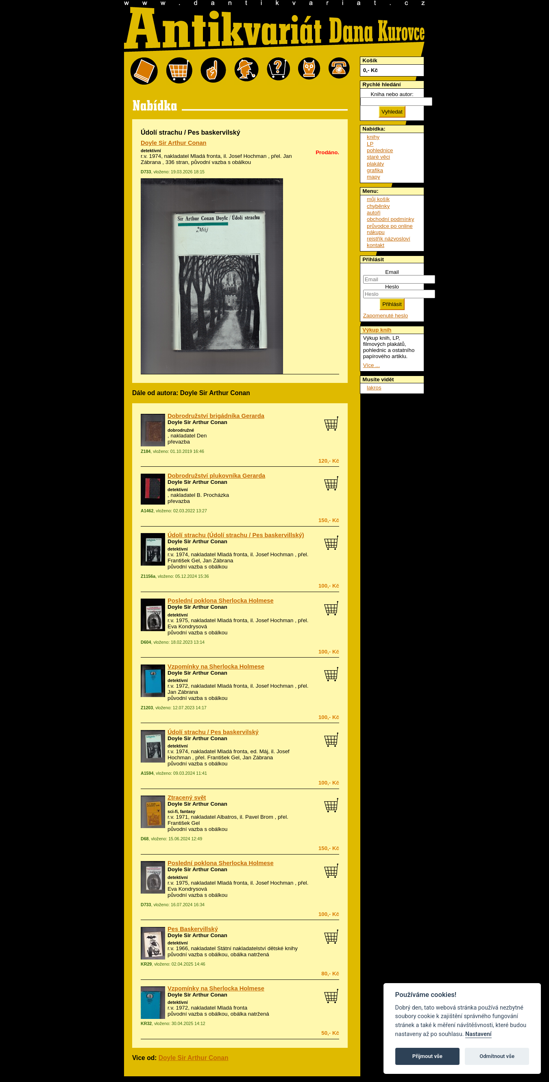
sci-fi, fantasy (181, 811)
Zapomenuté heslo (385, 316)
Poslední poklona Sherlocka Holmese (221, 600)
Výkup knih (376, 330)
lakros (374, 388)
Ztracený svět (187, 797)
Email (392, 272)
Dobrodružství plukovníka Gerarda (216, 475)
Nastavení (478, 1034)
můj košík (378, 199)
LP (370, 144)
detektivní (151, 150)
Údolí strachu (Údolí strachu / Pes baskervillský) (236, 535)
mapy (373, 177)
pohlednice (380, 150)
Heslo (392, 287)
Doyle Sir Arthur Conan (174, 143)
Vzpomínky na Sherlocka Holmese (216, 666)
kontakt (375, 245)
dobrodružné (181, 430)
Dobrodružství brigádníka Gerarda (216, 416)
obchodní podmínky (390, 219)
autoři (373, 213)
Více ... (371, 365)
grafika (375, 170)
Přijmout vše (427, 1056)
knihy (373, 137)
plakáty (375, 164)
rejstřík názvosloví (388, 239)
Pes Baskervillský (193, 929)
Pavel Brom (259, 817)
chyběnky (378, 206)
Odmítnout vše (496, 1056)
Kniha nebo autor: (391, 94)
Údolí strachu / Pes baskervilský (213, 732)
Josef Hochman (248, 156)
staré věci (378, 157)
